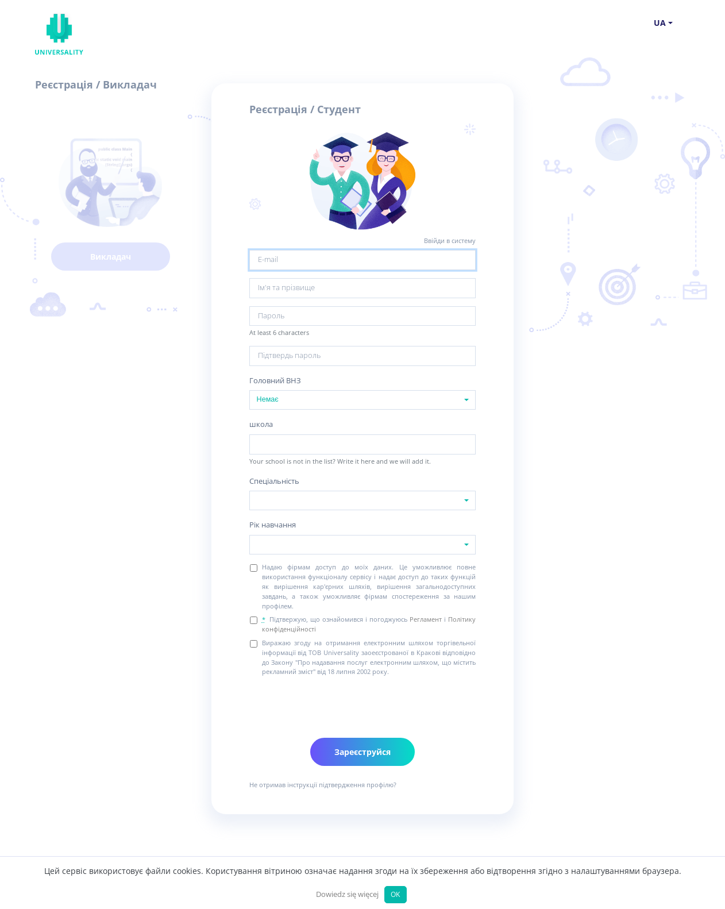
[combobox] (362, 400)
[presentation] (336, 703)
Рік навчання (272, 525)
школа (261, 424)
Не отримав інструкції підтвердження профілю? (322, 784)
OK (395, 894)
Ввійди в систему (450, 240)
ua (660, 22)
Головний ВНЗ (275, 381)
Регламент (426, 619)
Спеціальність (274, 481)
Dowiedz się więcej (347, 894)
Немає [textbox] (268, 399)
